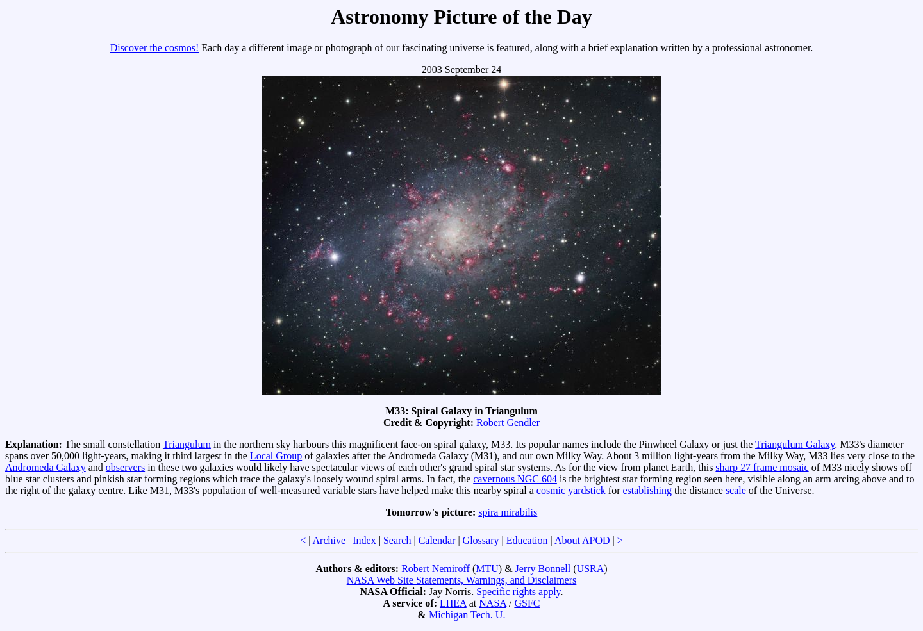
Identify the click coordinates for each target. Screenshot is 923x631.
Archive (329, 540)
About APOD (582, 540)
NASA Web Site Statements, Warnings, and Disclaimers (462, 580)
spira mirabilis (507, 512)
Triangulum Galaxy (795, 444)
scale (736, 490)
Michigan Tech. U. (467, 614)
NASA (492, 603)
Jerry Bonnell (543, 568)
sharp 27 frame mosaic (761, 467)
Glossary (481, 540)
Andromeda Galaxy (45, 467)
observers (125, 467)
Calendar (437, 540)
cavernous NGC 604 (515, 478)
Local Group (276, 455)
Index (364, 540)
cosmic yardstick (571, 490)
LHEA (453, 603)
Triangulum (187, 444)
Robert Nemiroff (435, 568)
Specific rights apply (518, 591)
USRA (590, 568)
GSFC (527, 603)
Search (397, 540)
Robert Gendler (508, 422)
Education (527, 540)
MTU (487, 568)
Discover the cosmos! (154, 47)
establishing (646, 490)
